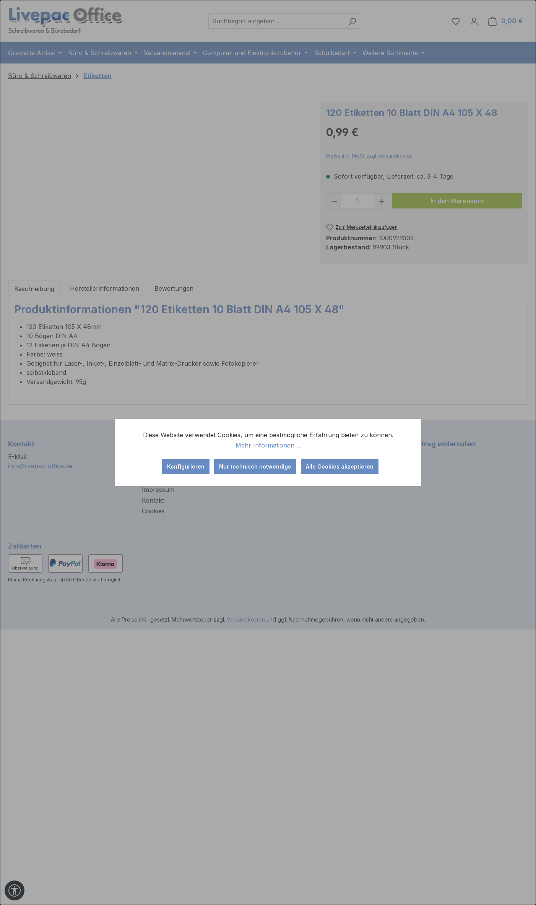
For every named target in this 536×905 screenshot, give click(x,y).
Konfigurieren (186, 466)
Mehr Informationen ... (268, 445)
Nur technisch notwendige (255, 466)
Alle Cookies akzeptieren (340, 466)
